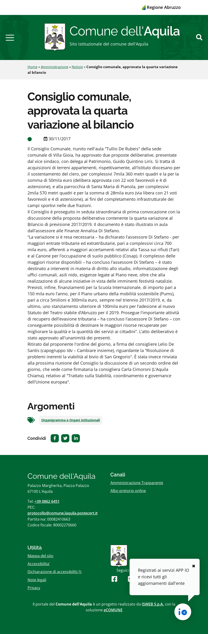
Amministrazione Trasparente (136, 482)
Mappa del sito (40, 555)
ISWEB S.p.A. (153, 604)
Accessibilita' (39, 563)
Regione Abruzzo (161, 7)
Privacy (34, 587)
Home (32, 66)
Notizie (77, 66)
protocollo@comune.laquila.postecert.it (63, 513)
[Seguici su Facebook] (114, 578)
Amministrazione (54, 66)
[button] (9, 37)
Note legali (37, 579)
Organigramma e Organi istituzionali (70, 420)
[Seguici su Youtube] (122, 578)
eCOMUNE (113, 610)
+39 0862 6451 (47, 501)
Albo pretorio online (128, 490)
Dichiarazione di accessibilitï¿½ (54, 571)
